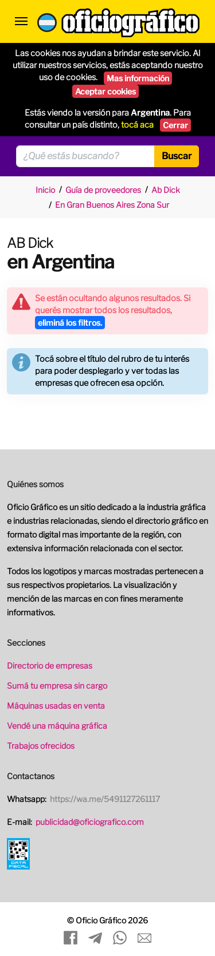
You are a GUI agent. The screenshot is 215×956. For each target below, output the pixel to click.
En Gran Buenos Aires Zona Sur (112, 205)
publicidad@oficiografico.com (90, 822)
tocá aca (137, 125)
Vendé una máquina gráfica (57, 725)
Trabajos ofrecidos (41, 745)
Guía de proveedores (103, 190)
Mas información (138, 78)
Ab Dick (165, 190)
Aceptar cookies (105, 91)
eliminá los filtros (70, 322)
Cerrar (175, 125)
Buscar (176, 156)
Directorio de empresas (49, 665)
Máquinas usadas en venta (56, 705)
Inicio (45, 190)
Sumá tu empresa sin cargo (57, 685)
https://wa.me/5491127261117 (105, 799)
